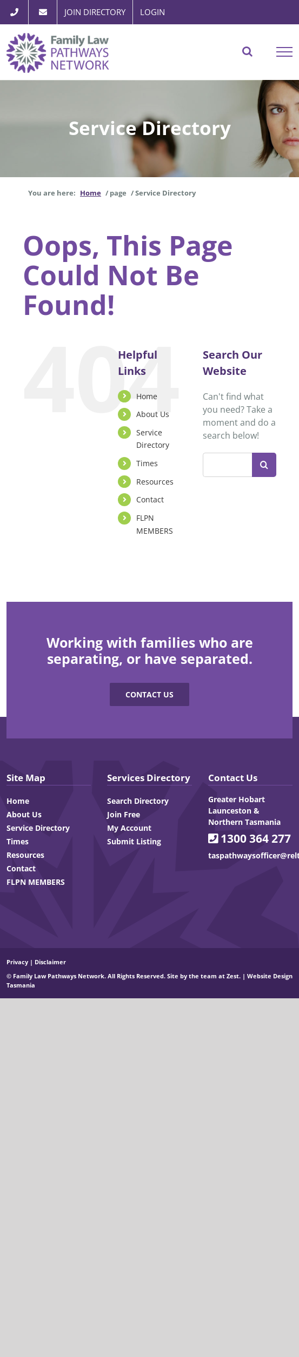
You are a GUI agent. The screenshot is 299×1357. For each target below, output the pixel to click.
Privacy (17, 962)
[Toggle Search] (247, 51)
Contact (150, 499)
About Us (152, 414)
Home (146, 396)
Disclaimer (50, 962)
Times (147, 463)
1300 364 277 (249, 838)
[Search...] (227, 465)
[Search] (264, 465)
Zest (233, 976)
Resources (155, 481)
